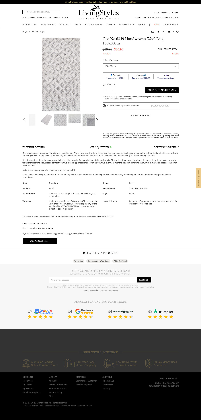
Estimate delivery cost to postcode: (123, 106)
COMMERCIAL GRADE (61, 18)
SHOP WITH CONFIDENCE (100, 352)
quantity (109, 84)
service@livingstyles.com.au (164, 385)
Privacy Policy (55, 392)
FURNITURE (29, 24)
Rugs (24, 31)
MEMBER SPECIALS (44, 18)
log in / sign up (160, 12)
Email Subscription (31, 392)
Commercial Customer (86, 381)
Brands (137, 18)
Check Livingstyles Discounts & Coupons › (100, 290)
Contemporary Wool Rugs (98, 261)
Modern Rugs (38, 31)
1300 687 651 (171, 378)
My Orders (27, 384)
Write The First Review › (39, 241)
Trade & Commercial (164, 18)
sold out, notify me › (161, 90)
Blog (177, 18)
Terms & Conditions (58, 384)
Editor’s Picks (148, 18)
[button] (97, 120)
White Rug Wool (120, 261)
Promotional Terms (58, 388)
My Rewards (28, 388)
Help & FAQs (108, 381)
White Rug (78, 261)
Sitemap (106, 388)
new (24, 18)
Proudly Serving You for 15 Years (100, 301)
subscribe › (144, 280)
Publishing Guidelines (45, 228)
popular (31, 18)
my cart (175, 12)
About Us (53, 381)
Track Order (27, 381)
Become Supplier (84, 384)
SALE (157, 24)
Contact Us (107, 384)
